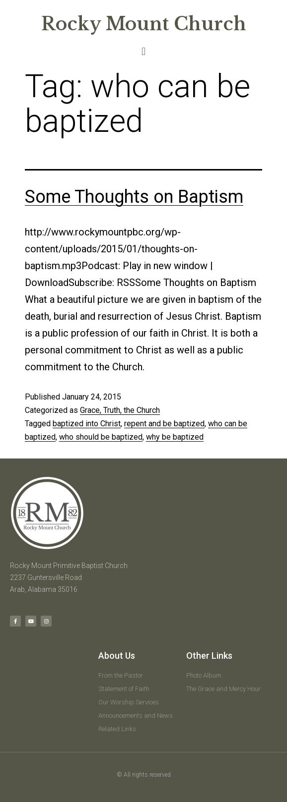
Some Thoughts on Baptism (134, 196)
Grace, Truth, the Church (120, 410)
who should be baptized (101, 437)
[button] (143, 51)
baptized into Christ (87, 423)
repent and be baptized (164, 423)
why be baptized (175, 437)
